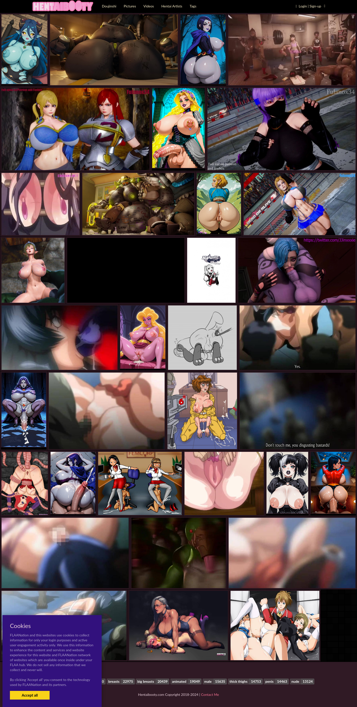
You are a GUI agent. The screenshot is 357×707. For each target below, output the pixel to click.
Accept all (30, 695)
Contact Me (210, 694)
